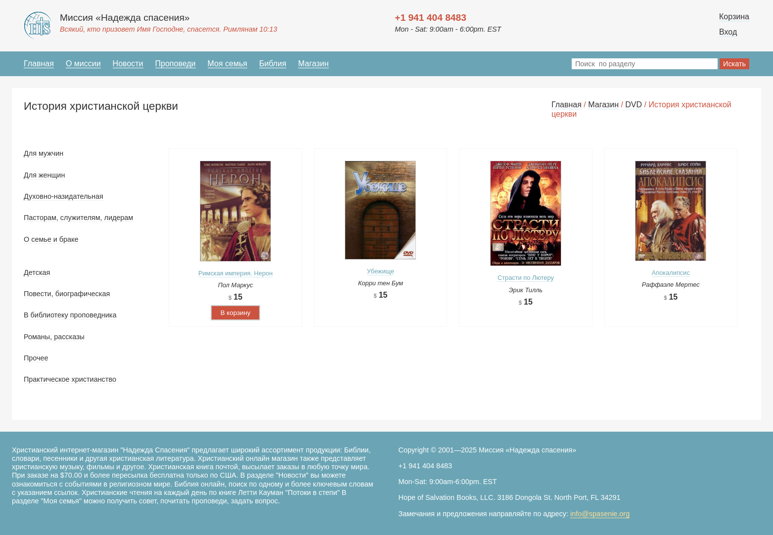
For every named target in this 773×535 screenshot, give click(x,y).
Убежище (380, 271)
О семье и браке (51, 239)
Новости (128, 63)
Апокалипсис (671, 272)
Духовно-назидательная (63, 196)
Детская (37, 272)
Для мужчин (43, 153)
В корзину (236, 312)
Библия (272, 63)
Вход (728, 32)
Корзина (734, 16)
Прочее (36, 358)
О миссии (83, 63)
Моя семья (227, 63)
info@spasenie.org (600, 514)
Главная (39, 63)
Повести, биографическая (67, 294)
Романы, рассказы (54, 337)
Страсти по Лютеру (526, 277)
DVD (633, 104)
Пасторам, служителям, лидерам (78, 218)
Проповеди (175, 63)
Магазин (313, 63)
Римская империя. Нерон (235, 273)
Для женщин (44, 175)
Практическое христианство (70, 379)
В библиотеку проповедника (70, 315)
